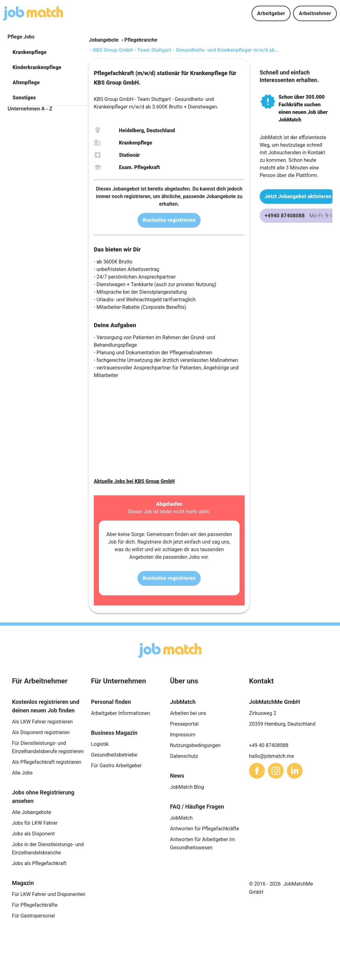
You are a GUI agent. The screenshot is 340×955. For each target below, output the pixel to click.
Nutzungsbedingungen (195, 745)
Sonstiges (24, 98)
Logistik (100, 744)
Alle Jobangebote (31, 812)
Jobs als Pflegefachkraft (39, 863)
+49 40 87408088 (268, 745)
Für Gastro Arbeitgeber (116, 766)
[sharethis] (257, 771)
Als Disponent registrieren (41, 732)
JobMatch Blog (187, 787)
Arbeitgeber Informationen (120, 713)
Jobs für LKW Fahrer (35, 823)
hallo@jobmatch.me (271, 756)
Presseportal (184, 724)
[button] (48, 52)
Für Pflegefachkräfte (35, 905)
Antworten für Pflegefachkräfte (204, 829)
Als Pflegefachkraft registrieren (46, 762)
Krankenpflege (30, 52)
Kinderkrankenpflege (37, 67)
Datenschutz (184, 756)
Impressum (183, 735)
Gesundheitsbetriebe (114, 755)
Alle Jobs (22, 773)
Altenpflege (26, 82)
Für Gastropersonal (33, 916)
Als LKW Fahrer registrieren (42, 722)
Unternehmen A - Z (30, 108)
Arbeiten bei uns (188, 713)
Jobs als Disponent (33, 834)
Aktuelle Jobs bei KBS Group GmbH (134, 481)
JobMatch (181, 818)
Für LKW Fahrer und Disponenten (48, 894)
